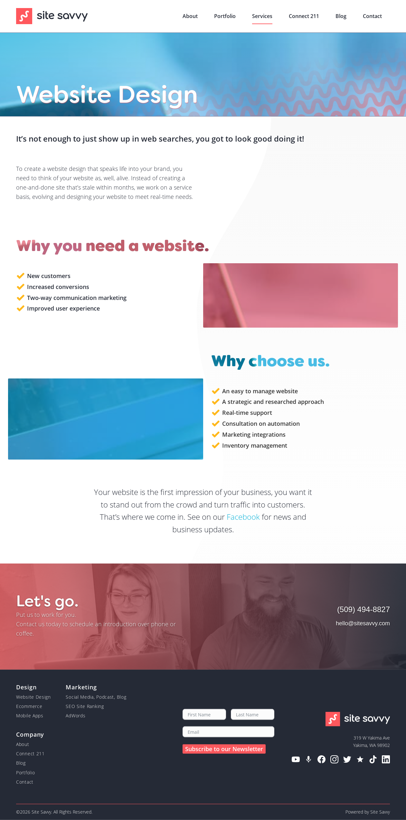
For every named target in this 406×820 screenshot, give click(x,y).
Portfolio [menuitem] (225, 16)
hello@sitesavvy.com (363, 623)
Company (30, 734)
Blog (21, 763)
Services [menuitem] (262, 16)
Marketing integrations (254, 434)
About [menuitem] (190, 16)
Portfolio (25, 772)
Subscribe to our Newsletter (224, 748)
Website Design (33, 697)
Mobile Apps (29, 716)
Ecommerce (29, 706)
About (22, 744)
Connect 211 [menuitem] (304, 16)
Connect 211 (30, 753)
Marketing (81, 687)
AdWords (75, 716)
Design (26, 687)
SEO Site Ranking (85, 706)
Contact (24, 782)
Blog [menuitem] (340, 16)
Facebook (243, 517)
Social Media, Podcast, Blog (96, 697)
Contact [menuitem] (372, 16)
